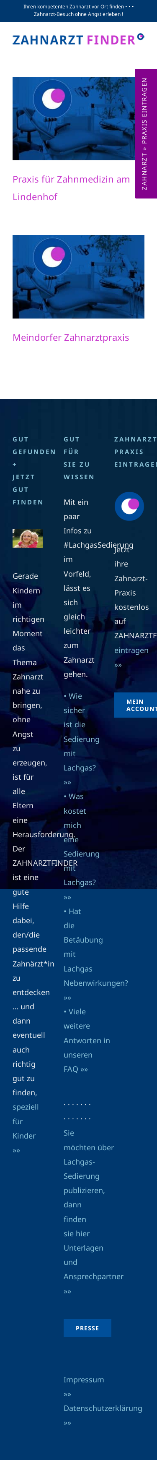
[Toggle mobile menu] (140, 53)
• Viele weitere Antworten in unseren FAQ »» (87, 1040)
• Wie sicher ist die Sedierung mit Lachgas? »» (82, 739)
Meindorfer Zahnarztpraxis (71, 337)
